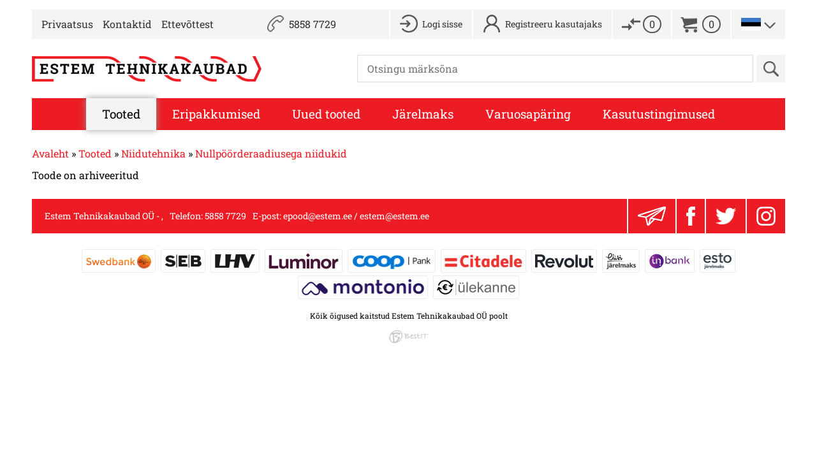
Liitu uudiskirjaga (652, 216)
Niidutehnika (153, 153)
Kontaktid (127, 24)
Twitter (726, 216)
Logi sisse (442, 24)
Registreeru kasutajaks (553, 24)
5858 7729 (312, 24)
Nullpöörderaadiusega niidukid (271, 153)
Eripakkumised (216, 114)
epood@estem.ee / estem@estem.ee (356, 216)
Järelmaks (422, 114)
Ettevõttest (187, 24)
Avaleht (50, 153)
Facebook (690, 216)
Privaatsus (67, 24)
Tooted (121, 114)
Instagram (766, 216)
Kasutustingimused (659, 114)
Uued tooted (326, 114)
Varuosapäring (528, 114)
